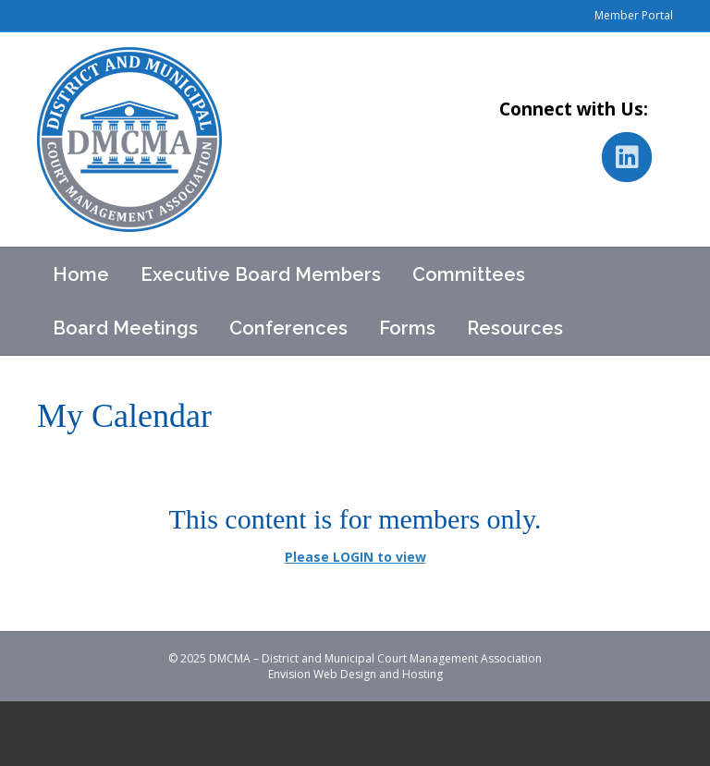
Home (81, 274)
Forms (407, 328)
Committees (468, 274)
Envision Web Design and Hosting (355, 674)
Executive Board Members (261, 274)
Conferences (288, 328)
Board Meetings (125, 328)
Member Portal (633, 15)
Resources (515, 328)
